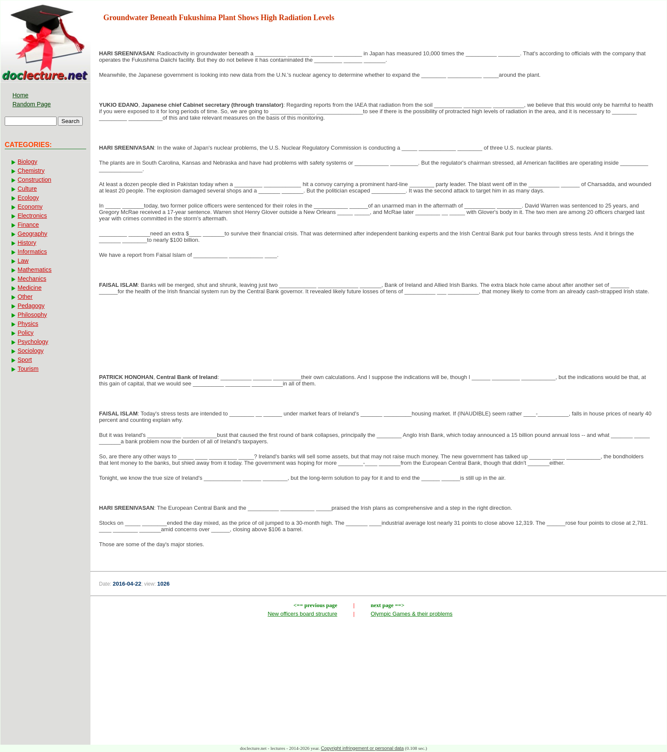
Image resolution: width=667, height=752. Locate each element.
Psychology (33, 341)
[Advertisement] (378, 329)
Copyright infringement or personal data (362, 748)
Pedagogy (31, 305)
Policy (25, 332)
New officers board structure (302, 614)
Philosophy (32, 314)
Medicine (30, 287)
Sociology (31, 350)
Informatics (32, 251)
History (27, 242)
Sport (25, 359)
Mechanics (32, 278)
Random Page (31, 104)
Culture (27, 188)
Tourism (28, 368)
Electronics (32, 215)
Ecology (28, 197)
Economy (30, 206)
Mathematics (34, 269)
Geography (32, 233)
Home (20, 95)
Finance (28, 224)
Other (25, 296)
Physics (28, 323)
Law (23, 260)
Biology (27, 161)
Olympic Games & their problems (412, 614)
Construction (34, 179)
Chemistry (31, 170)
